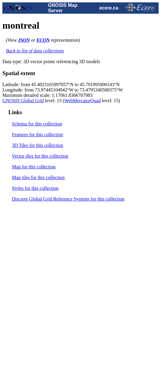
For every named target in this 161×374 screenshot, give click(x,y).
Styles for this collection (35, 188)
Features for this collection (37, 134)
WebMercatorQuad (82, 100)
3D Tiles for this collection (37, 145)
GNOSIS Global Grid (23, 100)
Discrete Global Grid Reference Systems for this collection (68, 198)
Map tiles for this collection (38, 177)
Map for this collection (33, 166)
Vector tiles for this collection (40, 156)
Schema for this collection (37, 123)
